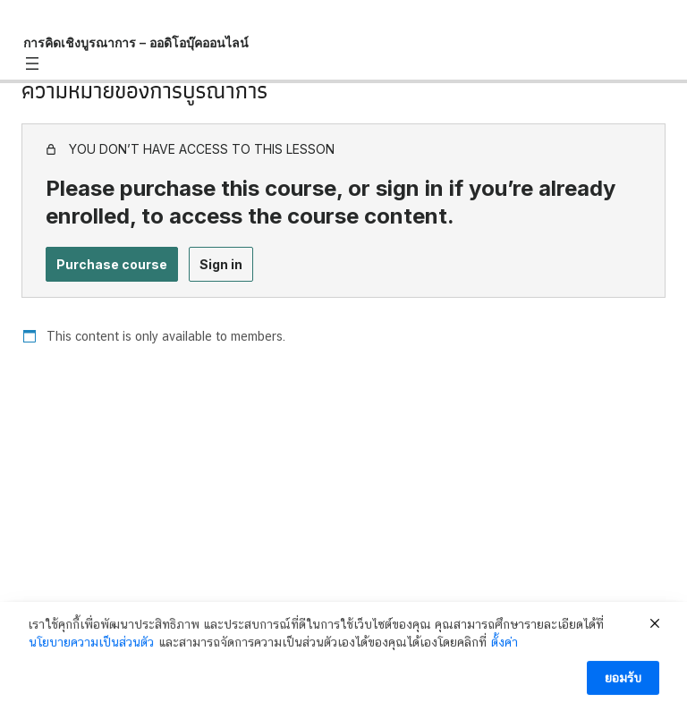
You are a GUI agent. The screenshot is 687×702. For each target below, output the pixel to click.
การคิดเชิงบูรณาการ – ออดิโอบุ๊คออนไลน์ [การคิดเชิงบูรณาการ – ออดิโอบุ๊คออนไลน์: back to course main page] (136, 42)
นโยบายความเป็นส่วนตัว (91, 651)
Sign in (220, 264)
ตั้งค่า (504, 651)
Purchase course (111, 264)
